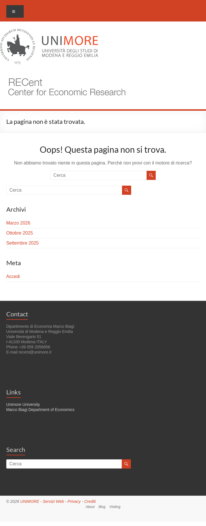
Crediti (90, 501)
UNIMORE (29, 501)
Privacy (74, 501)
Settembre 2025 (22, 243)
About (90, 507)
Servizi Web (53, 501)
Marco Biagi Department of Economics (40, 409)
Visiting (114, 507)
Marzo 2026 (18, 223)
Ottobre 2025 (19, 233)
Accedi (13, 276)
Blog (102, 507)
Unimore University (23, 404)
